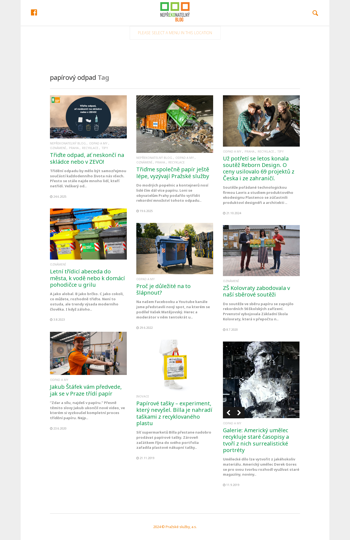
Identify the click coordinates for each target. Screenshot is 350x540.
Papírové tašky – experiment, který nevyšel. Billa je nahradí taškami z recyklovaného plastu (174, 413)
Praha (74, 147)
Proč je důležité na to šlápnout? (163, 289)
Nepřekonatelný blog (68, 143)
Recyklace (90, 147)
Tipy (105, 147)
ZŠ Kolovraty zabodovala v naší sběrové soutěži (256, 291)
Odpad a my (98, 143)
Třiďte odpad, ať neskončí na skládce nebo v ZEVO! (87, 158)
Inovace (142, 396)
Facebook (60, 29)
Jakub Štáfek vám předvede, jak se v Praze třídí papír (86, 390)
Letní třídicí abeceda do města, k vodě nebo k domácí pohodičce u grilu (87, 278)
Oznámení (58, 147)
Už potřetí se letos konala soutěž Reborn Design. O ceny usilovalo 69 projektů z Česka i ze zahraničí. (258, 168)
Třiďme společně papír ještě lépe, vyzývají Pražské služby (172, 172)
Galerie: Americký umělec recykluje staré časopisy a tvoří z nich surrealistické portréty (256, 440)
